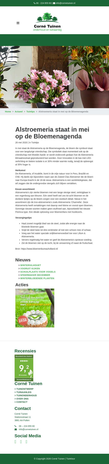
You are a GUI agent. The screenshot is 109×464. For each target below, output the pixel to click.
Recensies (32, 40)
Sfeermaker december (35, 275)
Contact (22, 402)
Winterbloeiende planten (37, 278)
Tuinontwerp (25, 389)
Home (8, 111)
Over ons (14, 40)
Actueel (19, 111)
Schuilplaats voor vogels (38, 272)
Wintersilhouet (30, 265)
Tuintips (30, 111)
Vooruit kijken (30, 268)
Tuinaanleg (24, 392)
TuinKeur (23, 40)
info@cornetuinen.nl (65, 3)
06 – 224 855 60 (27, 426)
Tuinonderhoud (26, 395)
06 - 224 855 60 (43, 3)
